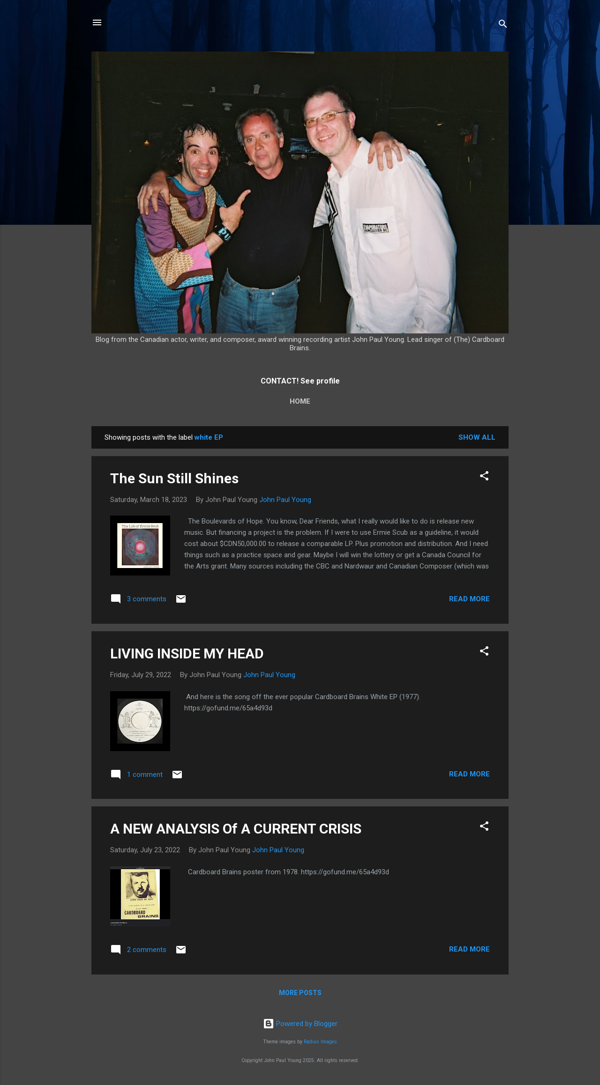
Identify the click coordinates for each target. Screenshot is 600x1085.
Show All (476, 437)
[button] (484, 477)
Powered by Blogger (300, 1023)
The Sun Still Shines (174, 478)
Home (300, 401)
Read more (469, 599)
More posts (300, 992)
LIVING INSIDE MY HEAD (187, 653)
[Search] (503, 25)
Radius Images (320, 1042)
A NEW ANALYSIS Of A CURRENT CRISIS (235, 828)
